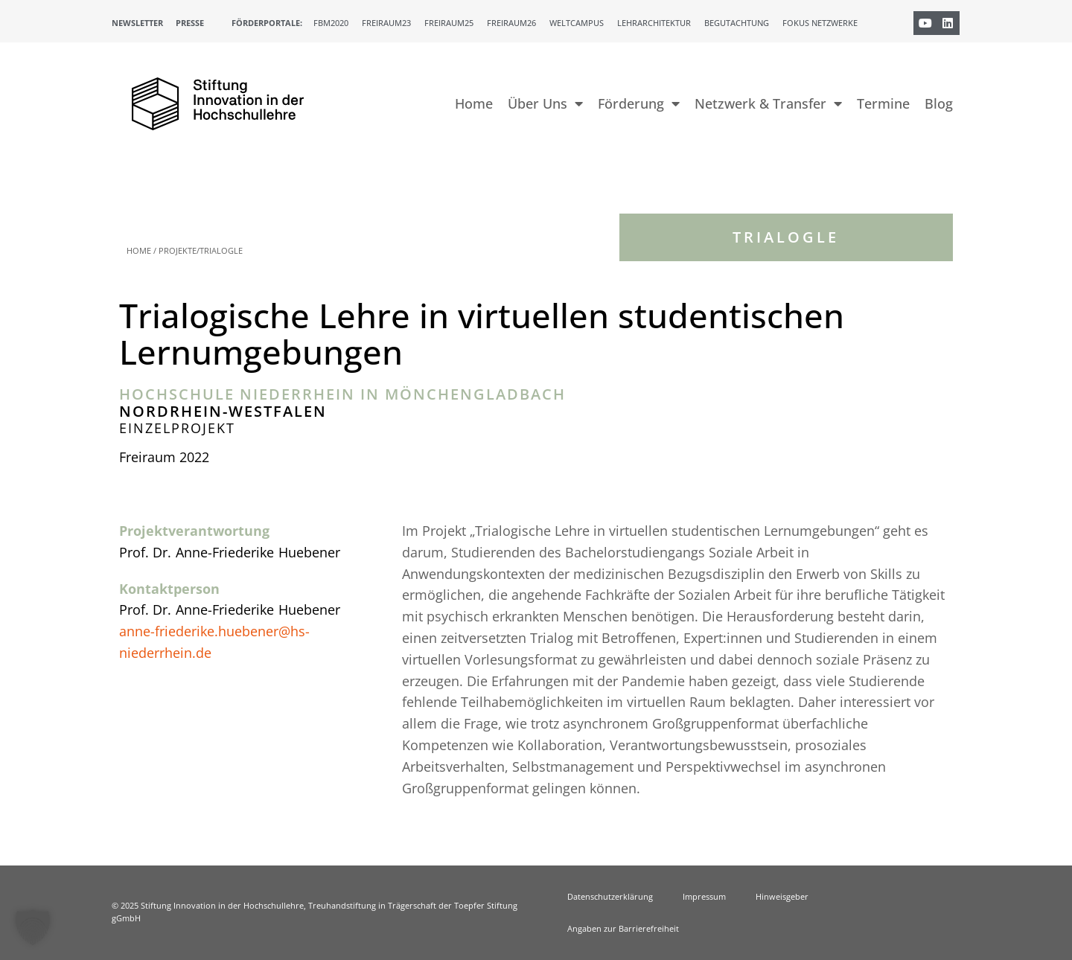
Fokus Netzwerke (820, 22)
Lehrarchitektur (654, 22)
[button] (33, 927)
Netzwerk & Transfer (768, 103)
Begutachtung (736, 22)
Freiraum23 (386, 22)
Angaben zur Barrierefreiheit (623, 928)
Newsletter (137, 22)
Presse (190, 22)
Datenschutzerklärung (610, 896)
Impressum (704, 896)
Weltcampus (576, 22)
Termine (883, 103)
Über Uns (545, 103)
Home (474, 103)
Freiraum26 (511, 22)
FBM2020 (330, 22)
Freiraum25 (448, 22)
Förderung (639, 103)
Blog (939, 103)
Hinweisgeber (782, 896)
